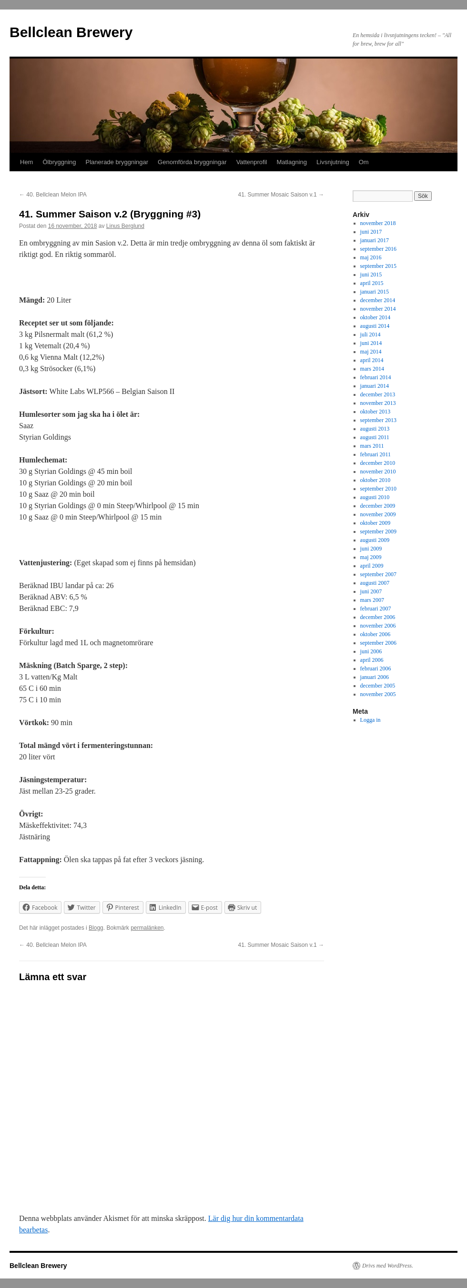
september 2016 (378, 249)
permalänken (147, 927)
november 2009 (378, 514)
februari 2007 (375, 608)
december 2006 (378, 617)
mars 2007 (372, 600)
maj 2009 (371, 557)
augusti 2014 (375, 326)
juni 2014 (371, 343)
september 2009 (378, 531)
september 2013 (378, 420)
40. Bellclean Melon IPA (53, 194)
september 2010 (378, 488)
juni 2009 (371, 548)
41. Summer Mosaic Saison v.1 (281, 194)
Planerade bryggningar (117, 162)
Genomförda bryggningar (192, 162)
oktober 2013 (375, 411)
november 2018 (378, 223)
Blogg (96, 927)
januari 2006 (374, 677)
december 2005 (378, 685)
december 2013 (378, 394)
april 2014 (372, 360)
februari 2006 (375, 668)
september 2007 (378, 574)
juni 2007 (371, 591)
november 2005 (378, 694)
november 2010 (378, 471)
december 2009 (378, 505)
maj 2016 (371, 257)
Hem (26, 162)
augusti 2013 (375, 428)
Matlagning (291, 162)
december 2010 (378, 463)
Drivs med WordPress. (387, 1265)
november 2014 (378, 308)
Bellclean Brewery (71, 32)
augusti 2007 (375, 583)
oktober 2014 (375, 317)
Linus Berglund (125, 226)
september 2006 (378, 642)
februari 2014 (375, 377)
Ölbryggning (59, 162)
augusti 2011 (374, 437)
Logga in (370, 720)
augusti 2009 (375, 540)
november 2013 (378, 403)
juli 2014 (370, 334)
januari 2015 (374, 291)
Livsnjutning (332, 162)
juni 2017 (371, 231)
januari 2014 (374, 386)
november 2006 (378, 625)
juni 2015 (371, 274)
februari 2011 (375, 454)
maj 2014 (371, 351)
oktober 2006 (375, 634)
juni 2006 (371, 651)
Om (364, 162)
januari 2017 (374, 240)
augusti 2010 (375, 497)
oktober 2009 (375, 523)
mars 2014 (372, 368)
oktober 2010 (375, 480)
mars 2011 (372, 445)
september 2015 (378, 266)
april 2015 (372, 283)
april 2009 (372, 565)
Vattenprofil (251, 162)
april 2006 (372, 660)
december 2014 (378, 300)
